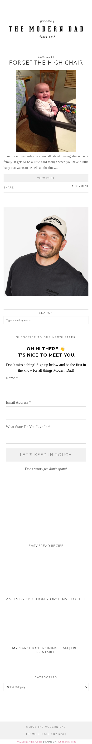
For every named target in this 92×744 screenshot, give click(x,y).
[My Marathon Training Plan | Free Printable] (46, 636)
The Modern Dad (52, 727)
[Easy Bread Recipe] (46, 530)
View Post (46, 178)
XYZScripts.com (67, 741)
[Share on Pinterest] (21, 187)
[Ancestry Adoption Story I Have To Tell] (46, 583)
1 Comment (80, 186)
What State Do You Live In (28, 427)
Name (12, 378)
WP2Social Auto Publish (29, 741)
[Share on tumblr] (24, 187)
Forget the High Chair (46, 63)
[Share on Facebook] (17, 187)
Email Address (18, 402)
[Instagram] (11, 710)
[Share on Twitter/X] (19, 187)
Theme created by (46, 734)
